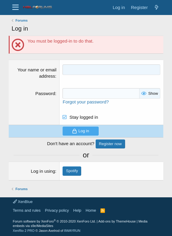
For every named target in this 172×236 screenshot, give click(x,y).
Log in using (43, 171)
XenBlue (23, 201)
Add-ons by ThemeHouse (117, 221)
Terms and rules (27, 210)
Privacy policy (57, 210)
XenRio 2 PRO (24, 230)
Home (91, 210)
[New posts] (156, 7)
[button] (15, 7)
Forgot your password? (86, 101)
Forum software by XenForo (54, 221)
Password (45, 93)
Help (77, 210)
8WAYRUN (72, 230)
